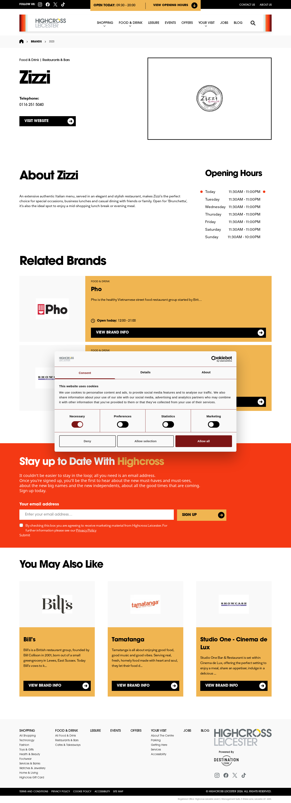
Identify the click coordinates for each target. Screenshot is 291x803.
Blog (205, 730)
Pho (96, 290)
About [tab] (206, 372)
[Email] (96, 514)
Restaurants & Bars (56, 60)
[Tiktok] (63, 4)
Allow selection (145, 441)
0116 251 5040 (31, 105)
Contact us (247, 5)
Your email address (39, 504)
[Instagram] (40, 4)
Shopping (27, 730)
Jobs (187, 730)
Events (115, 730)
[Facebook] (48, 4)
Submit (24, 535)
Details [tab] (145, 372)
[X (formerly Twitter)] (55, 4)
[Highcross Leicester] (51, 23)
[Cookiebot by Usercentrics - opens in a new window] (214, 359)
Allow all (203, 441)
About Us (266, 5)
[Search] (253, 23)
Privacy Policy (86, 530)
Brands (36, 41)
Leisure (95, 730)
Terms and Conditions (33, 791)
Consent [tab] (85, 373)
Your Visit (158, 730)
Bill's (29, 640)
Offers (136, 730)
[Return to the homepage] (243, 740)
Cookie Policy (82, 791)
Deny (87, 441)
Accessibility (102, 791)
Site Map (118, 791)
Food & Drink (29, 60)
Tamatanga (128, 640)
